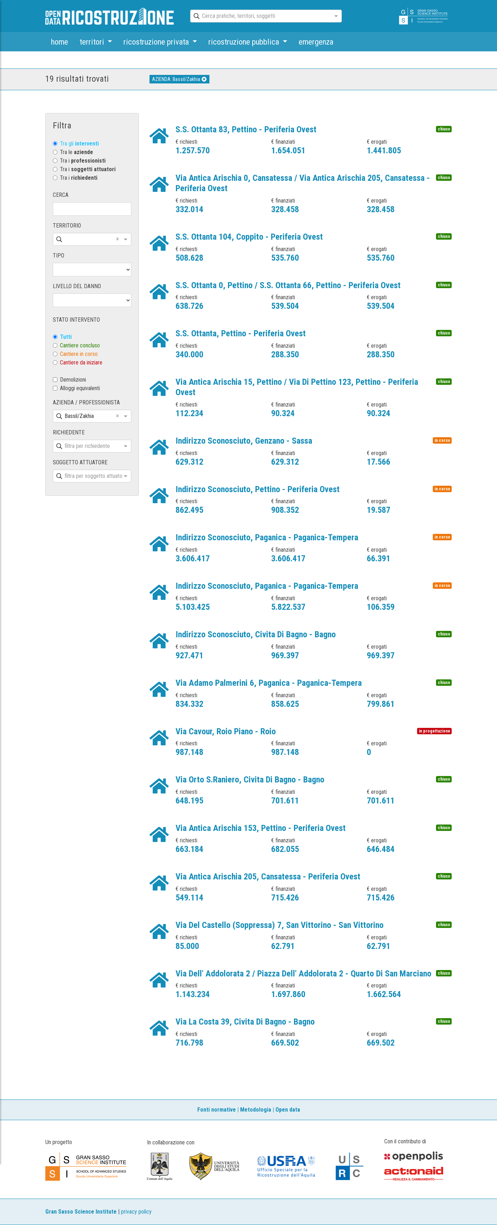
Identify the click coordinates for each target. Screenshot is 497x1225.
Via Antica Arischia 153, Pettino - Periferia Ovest (261, 828)
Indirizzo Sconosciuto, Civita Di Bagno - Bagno (256, 634)
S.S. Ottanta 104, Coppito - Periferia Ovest (249, 237)
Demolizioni (73, 379)
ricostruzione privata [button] (157, 41)
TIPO (58, 255)
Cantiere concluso (80, 345)
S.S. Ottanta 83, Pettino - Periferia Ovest (246, 129)
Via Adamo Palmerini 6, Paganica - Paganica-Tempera (269, 683)
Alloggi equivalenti (80, 388)
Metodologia (255, 1109)
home (59, 41)
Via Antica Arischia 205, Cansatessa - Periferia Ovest (268, 877)
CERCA (61, 195)
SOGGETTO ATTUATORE (80, 462)
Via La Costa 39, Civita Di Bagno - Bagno (245, 1022)
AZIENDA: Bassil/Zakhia (179, 79)
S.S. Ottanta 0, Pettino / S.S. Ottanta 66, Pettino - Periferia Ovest (288, 285)
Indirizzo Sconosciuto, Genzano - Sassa (244, 441)
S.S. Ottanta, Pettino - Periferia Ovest (241, 333)
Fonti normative (216, 1109)
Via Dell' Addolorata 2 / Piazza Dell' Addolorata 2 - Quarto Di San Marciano (303, 974)
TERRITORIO (67, 225)
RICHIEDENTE (69, 432)
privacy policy (136, 1211)
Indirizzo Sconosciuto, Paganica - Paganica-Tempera (267, 537)
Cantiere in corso (79, 354)
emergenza (316, 41)
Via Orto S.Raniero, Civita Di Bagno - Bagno (250, 780)
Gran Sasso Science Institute (81, 1211)
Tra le (76, 152)
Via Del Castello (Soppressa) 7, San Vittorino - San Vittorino (280, 925)
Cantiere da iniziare (81, 362)
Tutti (66, 336)
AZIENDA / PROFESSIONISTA (86, 402)
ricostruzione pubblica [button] (244, 41)
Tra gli (79, 143)
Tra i (83, 160)
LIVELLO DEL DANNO (77, 286)
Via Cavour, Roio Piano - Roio (226, 731)
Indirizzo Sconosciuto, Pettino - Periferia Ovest (258, 489)
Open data (287, 1109)
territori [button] (93, 41)
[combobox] (259, 16)
